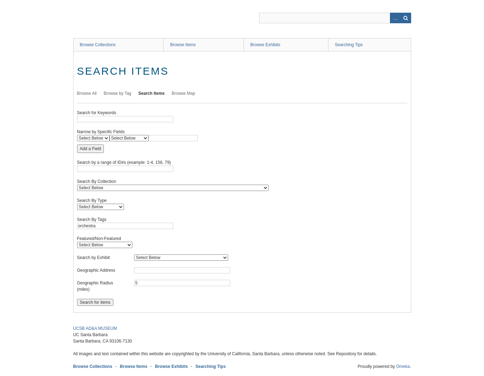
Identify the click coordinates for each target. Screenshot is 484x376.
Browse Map (183, 93)
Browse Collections (98, 44)
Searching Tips (349, 44)
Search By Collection (96, 181)
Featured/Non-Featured (99, 238)
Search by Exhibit (93, 257)
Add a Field (90, 148)
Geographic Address (96, 270)
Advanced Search (395, 18)
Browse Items (183, 44)
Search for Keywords (96, 112)
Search (406, 18)
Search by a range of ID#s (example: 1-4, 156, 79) (124, 162)
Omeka (403, 366)
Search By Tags (92, 219)
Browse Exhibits (265, 44)
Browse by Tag (118, 93)
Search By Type (92, 200)
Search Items (151, 93)
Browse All (87, 93)
